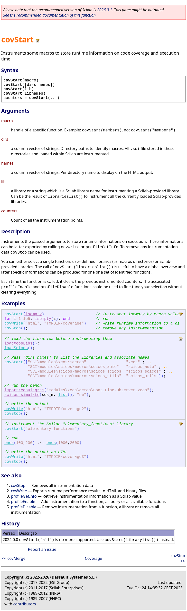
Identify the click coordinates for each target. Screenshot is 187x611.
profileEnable (23, 501)
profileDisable (23, 507)
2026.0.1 (104, 9)
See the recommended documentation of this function (49, 15)
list (62, 395)
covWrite (13, 323)
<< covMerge (13, 558)
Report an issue (42, 549)
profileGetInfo (24, 496)
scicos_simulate (21, 395)
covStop (12, 328)
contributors (24, 604)
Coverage (93, 558)
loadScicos (16, 348)
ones (9, 443)
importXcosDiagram (24, 390)
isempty (33, 314)
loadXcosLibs (18, 343)
